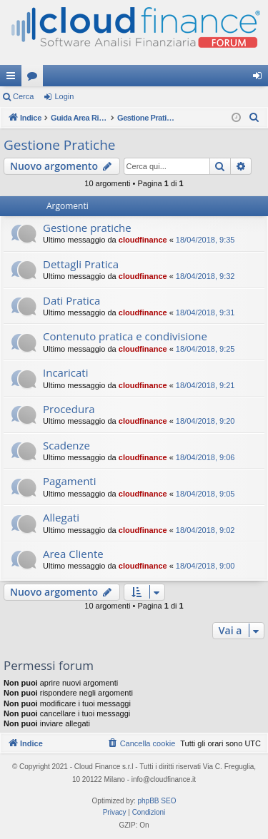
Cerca (23, 96)
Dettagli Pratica (81, 264)
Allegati (61, 517)
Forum (35, 78)
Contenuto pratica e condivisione (125, 336)
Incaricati (65, 372)
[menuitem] (254, 118)
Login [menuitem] (260, 78)
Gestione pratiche (87, 227)
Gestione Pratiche (60, 145)
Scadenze (66, 445)
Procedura (69, 409)
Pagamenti (69, 481)
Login (64, 96)
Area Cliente (73, 553)
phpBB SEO (157, 801)
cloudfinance (143, 239)
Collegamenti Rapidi (13, 78)
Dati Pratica (71, 300)
